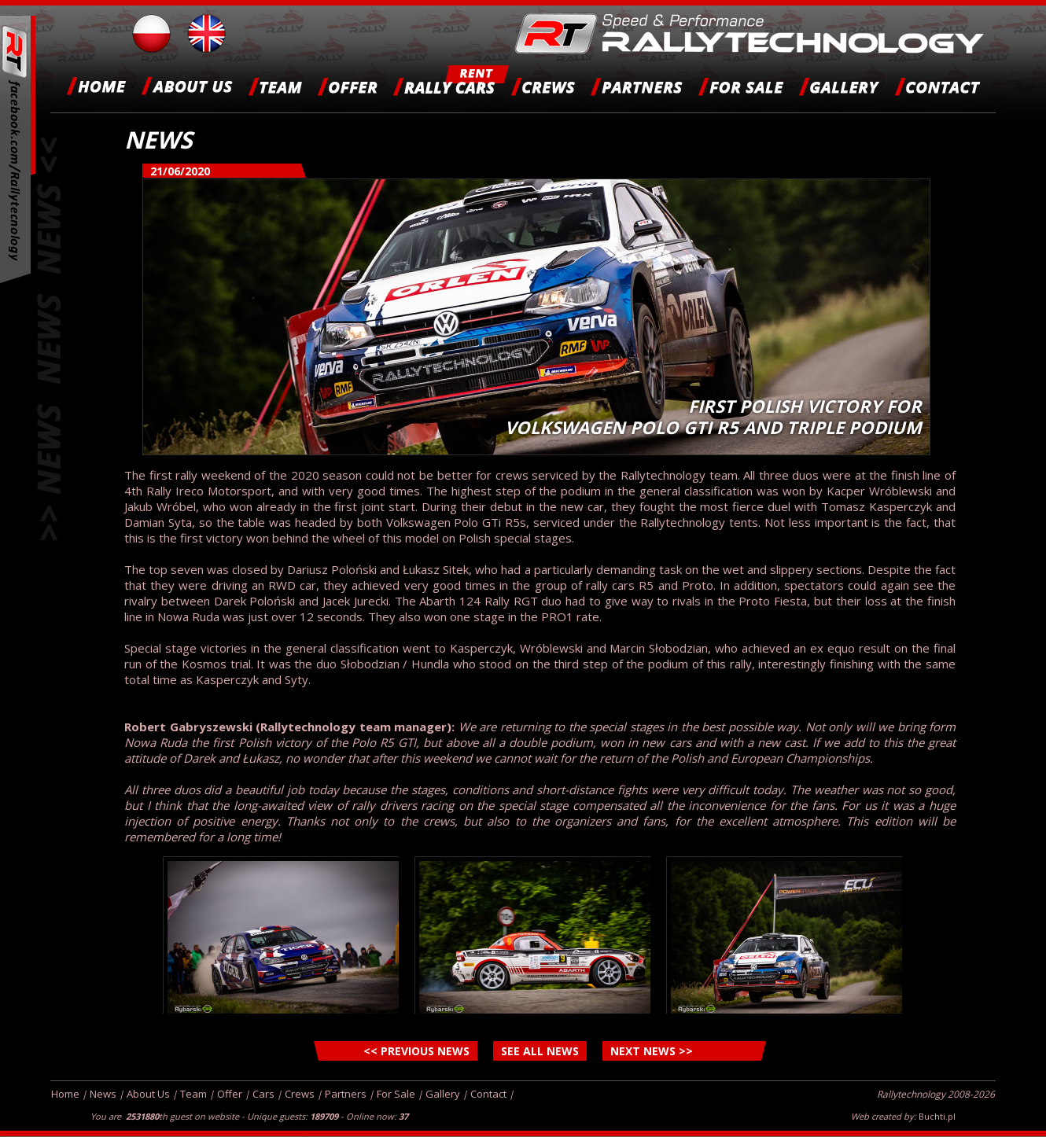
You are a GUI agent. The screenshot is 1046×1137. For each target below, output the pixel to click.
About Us (148, 1094)
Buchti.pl (937, 1116)
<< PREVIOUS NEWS (416, 1050)
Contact (488, 1094)
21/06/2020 (180, 171)
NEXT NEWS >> (651, 1050)
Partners (345, 1094)
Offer (229, 1094)
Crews (300, 1094)
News (103, 1094)
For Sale (396, 1094)
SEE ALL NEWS (540, 1050)
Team (193, 1094)
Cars (263, 1094)
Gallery (442, 1094)
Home (65, 1094)
